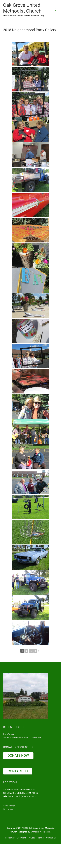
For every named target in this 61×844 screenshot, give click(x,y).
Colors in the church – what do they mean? (22, 737)
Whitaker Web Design (41, 831)
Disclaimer (9, 837)
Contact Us (51, 837)
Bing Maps (8, 809)
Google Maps (9, 805)
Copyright (21, 837)
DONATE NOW (18, 755)
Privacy (31, 837)
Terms (41, 837)
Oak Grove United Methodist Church (22, 8)
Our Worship (8, 734)
